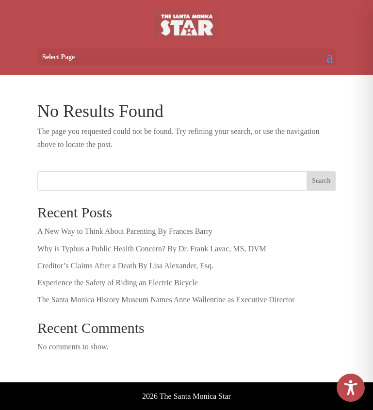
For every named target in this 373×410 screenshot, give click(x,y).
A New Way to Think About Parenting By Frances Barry (124, 231)
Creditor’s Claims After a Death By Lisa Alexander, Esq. (125, 266)
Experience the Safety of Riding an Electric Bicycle (117, 283)
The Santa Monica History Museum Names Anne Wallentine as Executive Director (166, 299)
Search (321, 180)
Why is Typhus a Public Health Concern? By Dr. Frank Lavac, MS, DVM (151, 249)
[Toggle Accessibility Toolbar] (351, 388)
